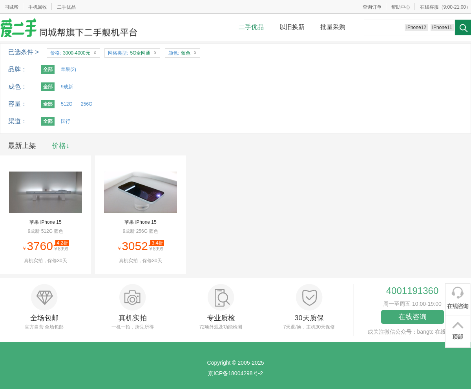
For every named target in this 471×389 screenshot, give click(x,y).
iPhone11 (442, 27)
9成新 (67, 86)
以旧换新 (292, 27)
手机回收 (37, 7)
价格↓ (60, 146)
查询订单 (372, 7)
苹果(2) (68, 69)
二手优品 (66, 7)
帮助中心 (400, 7)
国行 (65, 121)
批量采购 (332, 27)
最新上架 (22, 146)
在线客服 (429, 7)
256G (86, 104)
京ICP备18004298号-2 (235, 373)
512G (66, 104)
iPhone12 (416, 27)
